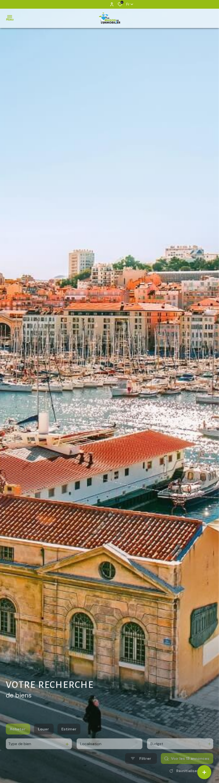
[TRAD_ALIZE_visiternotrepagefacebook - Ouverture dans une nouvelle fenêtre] (98, 4)
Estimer (69, 738)
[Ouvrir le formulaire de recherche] (141, 767)
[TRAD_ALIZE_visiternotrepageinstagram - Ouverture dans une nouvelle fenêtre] (105, 4)
